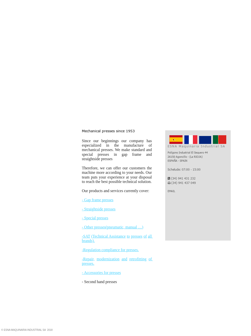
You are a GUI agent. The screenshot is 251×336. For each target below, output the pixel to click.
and (124, 259)
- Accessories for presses (101, 272)
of (145, 236)
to (128, 236)
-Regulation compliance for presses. (110, 250)
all (150, 236)
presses (136, 236)
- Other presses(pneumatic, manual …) (112, 227)
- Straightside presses (98, 209)
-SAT (86, 236)
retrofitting (137, 259)
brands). (88, 241)
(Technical (100, 236)
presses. (88, 263)
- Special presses (95, 218)
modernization (108, 259)
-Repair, (88, 259)
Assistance (117, 236)
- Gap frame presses (98, 200)
